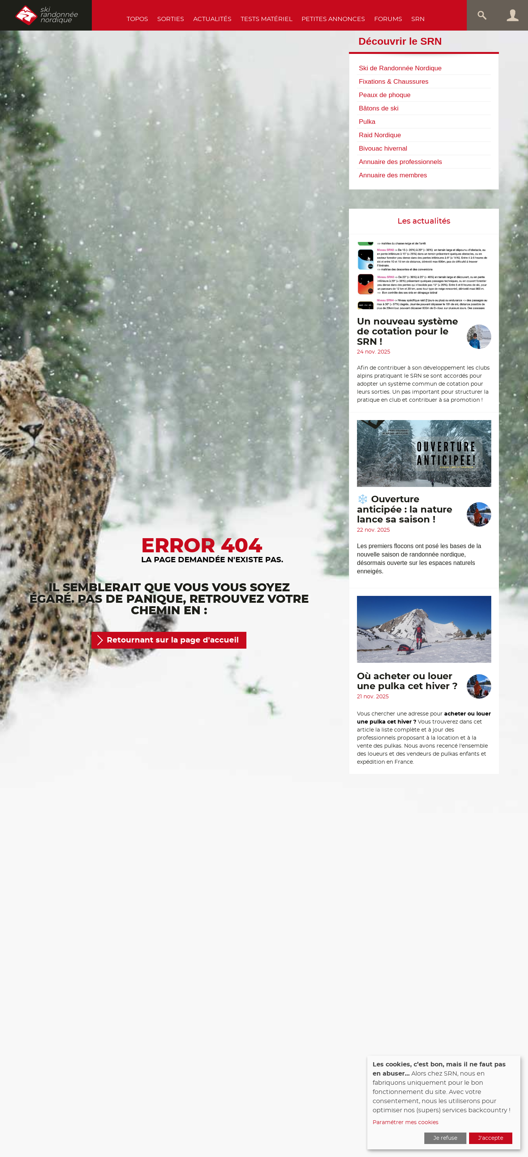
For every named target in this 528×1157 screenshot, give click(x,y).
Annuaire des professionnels (400, 162)
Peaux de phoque (385, 95)
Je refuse (445, 1138)
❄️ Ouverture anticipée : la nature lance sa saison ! (404, 509)
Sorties (170, 19)
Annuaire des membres (393, 175)
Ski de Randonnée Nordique (400, 68)
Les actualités (424, 221)
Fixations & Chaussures (394, 81)
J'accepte (490, 1138)
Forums (388, 19)
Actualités (212, 19)
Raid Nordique (380, 135)
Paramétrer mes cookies (405, 1122)
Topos (137, 19)
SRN (418, 19)
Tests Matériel (266, 19)
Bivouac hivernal (383, 148)
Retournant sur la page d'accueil (173, 640)
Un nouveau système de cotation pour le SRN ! (407, 332)
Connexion (512, 15)
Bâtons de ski (378, 108)
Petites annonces (333, 19)
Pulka (367, 121)
